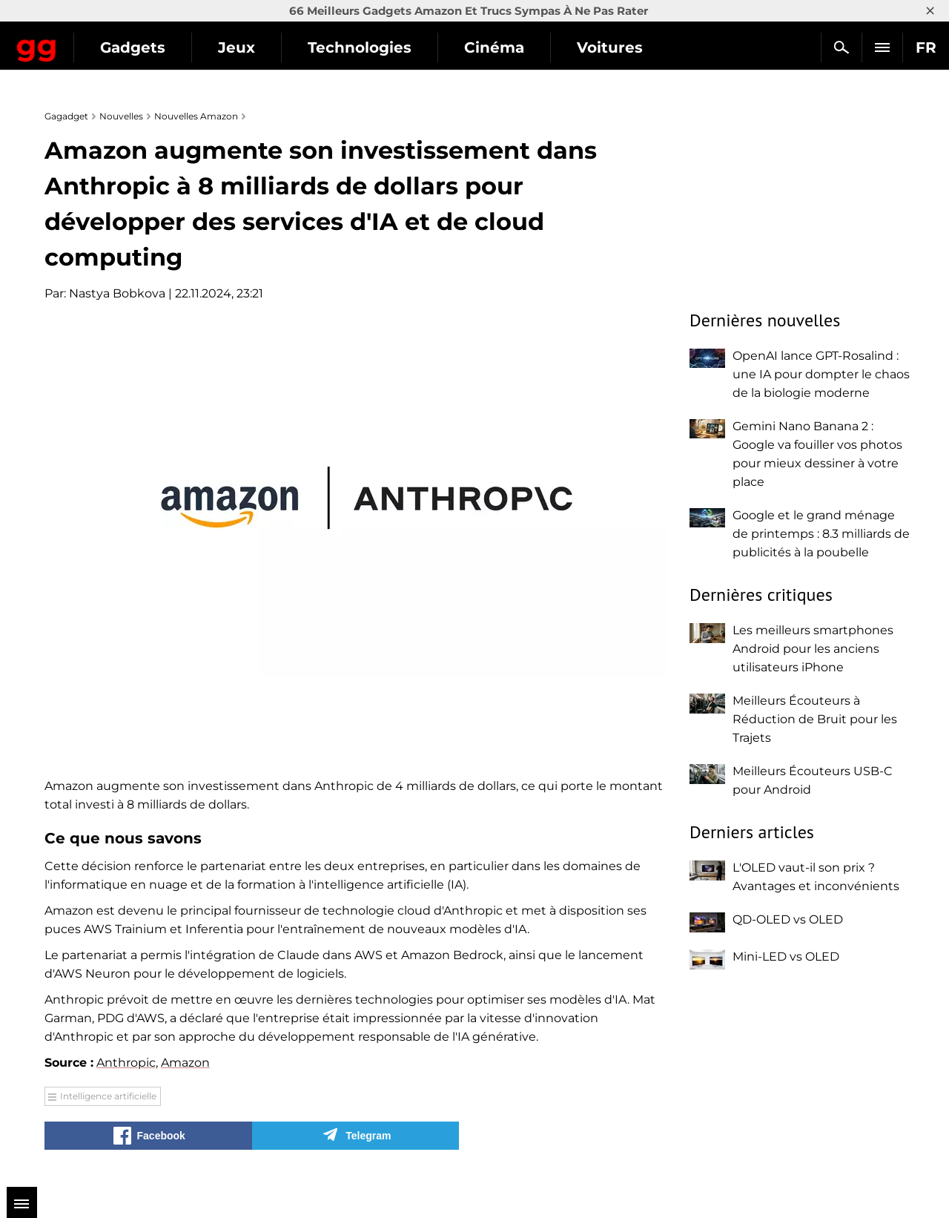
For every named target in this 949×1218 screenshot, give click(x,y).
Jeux (362, 47)
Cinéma (620, 47)
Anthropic (126, 1063)
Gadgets (258, 47)
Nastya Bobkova (117, 293)
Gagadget (99, 41)
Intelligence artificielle (108, 1096)
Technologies (486, 47)
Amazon (185, 1063)
